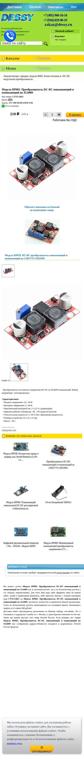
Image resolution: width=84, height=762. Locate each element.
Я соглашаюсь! (42, 749)
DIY (10, 99)
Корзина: (60, 36)
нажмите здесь (14, 743)
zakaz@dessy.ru (58, 24)
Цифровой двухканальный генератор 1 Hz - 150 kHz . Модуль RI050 (21, 543)
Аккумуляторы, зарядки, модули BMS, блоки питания (31, 76)
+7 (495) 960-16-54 (55, 15)
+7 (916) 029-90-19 (55, 20)
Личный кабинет (64, 31)
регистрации (63, 572)
